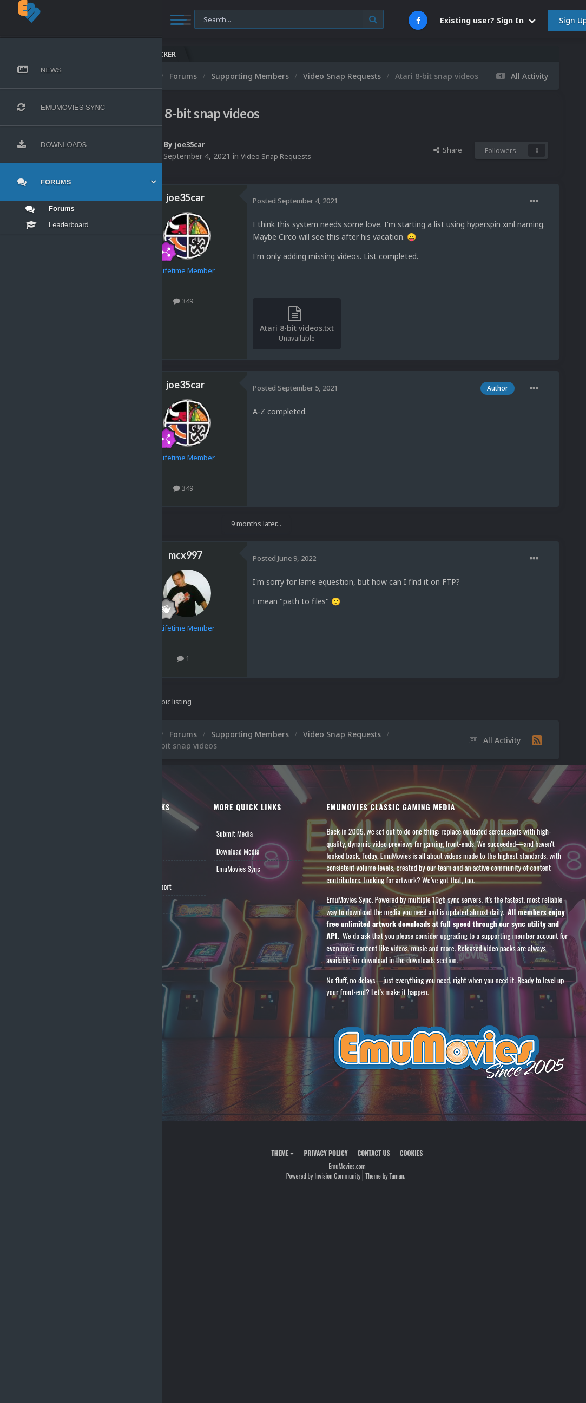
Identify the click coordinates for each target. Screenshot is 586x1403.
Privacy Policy (352, 1196)
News (188, 857)
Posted (349, 212)
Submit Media (277, 857)
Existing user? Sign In (488, 20)
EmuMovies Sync (280, 892)
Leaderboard (197, 892)
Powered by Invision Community (350, 1218)
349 (237, 312)
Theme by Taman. (412, 1218)
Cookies (438, 1196)
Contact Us (195, 927)
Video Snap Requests (332, 167)
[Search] (289, 19)
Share (447, 161)
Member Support (203, 909)
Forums (191, 874)
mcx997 (239, 578)
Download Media (280, 874)
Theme (309, 1196)
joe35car (245, 155)
